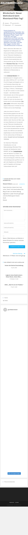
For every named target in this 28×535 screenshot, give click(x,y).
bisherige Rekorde (12, 75)
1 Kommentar (17, 25)
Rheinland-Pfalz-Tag (12, 63)
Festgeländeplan (17, 151)
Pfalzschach (8, 25)
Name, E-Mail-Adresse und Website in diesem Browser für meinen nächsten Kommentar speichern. (13, 240)
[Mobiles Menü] (25, 8)
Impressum (11, 502)
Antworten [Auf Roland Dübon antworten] (22, 184)
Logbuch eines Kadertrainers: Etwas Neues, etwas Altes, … (14, 276)
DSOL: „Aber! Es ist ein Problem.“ (14, 285)
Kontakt (17, 502)
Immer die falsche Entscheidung (14, 265)
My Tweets (5, 300)
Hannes (7, 23)
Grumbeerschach (12, 3)
